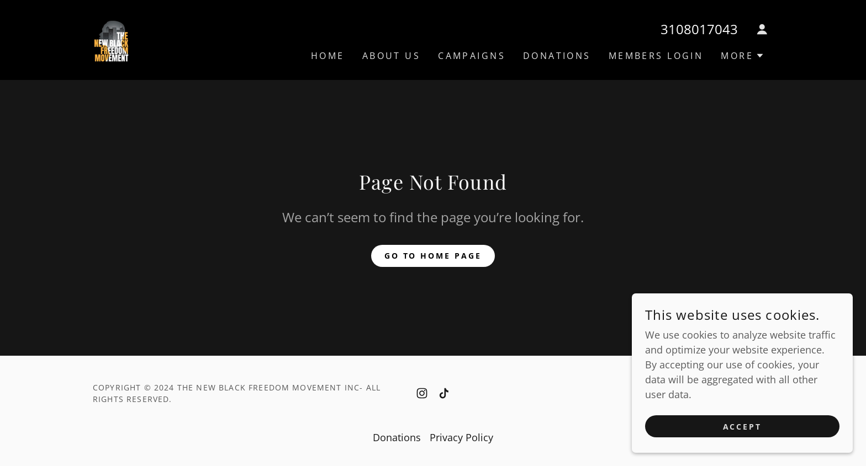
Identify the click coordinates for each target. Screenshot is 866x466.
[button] (762, 29)
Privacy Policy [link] (461, 437)
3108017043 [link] (699, 29)
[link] (111, 38)
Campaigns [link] (471, 56)
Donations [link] (557, 56)
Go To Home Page (433, 255)
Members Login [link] (656, 56)
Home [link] (328, 56)
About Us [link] (391, 56)
